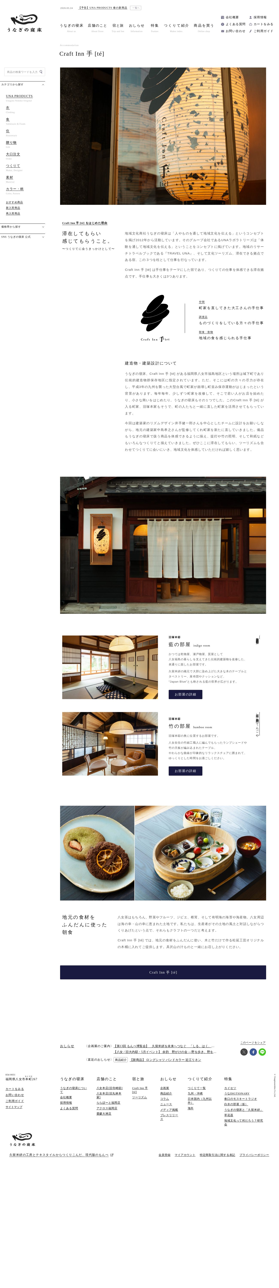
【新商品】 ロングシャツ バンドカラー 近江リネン (165, 1059)
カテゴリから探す (12, 84)
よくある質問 (236, 24)
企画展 (164, 1088)
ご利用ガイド (263, 31)
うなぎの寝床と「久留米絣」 (243, 1109)
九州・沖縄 (195, 1093)
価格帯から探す (11, 226)
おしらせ (168, 1079)
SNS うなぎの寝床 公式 (16, 236)
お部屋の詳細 (185, 694)
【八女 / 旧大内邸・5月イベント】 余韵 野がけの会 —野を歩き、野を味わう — (170, 1052)
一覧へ (136, 8)
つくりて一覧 (197, 1088)
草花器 (228, 1115)
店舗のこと (107, 1079)
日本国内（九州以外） (200, 1100)
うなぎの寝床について (73, 1089)
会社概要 (232, 17)
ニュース (166, 1104)
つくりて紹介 (200, 1079)
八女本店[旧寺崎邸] (110, 1088)
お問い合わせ (236, 31)
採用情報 (260, 17)
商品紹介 (166, 1093)
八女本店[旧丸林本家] (109, 1095)
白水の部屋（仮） (236, 1104)
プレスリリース (169, 1117)
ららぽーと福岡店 (108, 1102)
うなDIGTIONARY (237, 1093)
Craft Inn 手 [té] (163, 972)
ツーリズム (139, 1097)
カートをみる (263, 24)
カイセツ (230, 1088)
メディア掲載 (169, 1109)
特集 (228, 1079)
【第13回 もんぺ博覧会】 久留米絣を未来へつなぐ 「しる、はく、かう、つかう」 (173, 1046)
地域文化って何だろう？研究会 (243, 1122)
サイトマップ (14, 1107)
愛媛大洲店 (104, 1113)
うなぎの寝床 (72, 1079)
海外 (191, 1108)
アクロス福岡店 (107, 1108)
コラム (164, 1098)
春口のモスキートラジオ (240, 1098)
